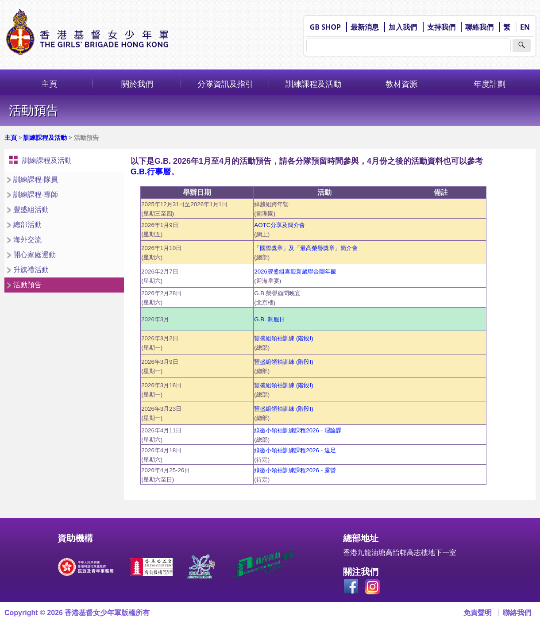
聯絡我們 (479, 27)
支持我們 (441, 27)
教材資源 (401, 83)
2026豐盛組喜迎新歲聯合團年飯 (295, 271)
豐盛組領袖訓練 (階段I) (283, 385)
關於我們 (137, 83)
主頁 (49, 83)
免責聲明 (477, 612)
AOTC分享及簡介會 (279, 225)
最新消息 (365, 27)
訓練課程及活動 (313, 83)
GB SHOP (325, 27)
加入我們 (403, 27)
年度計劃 (489, 83)
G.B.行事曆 (151, 171)
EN (525, 27)
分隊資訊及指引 (225, 83)
